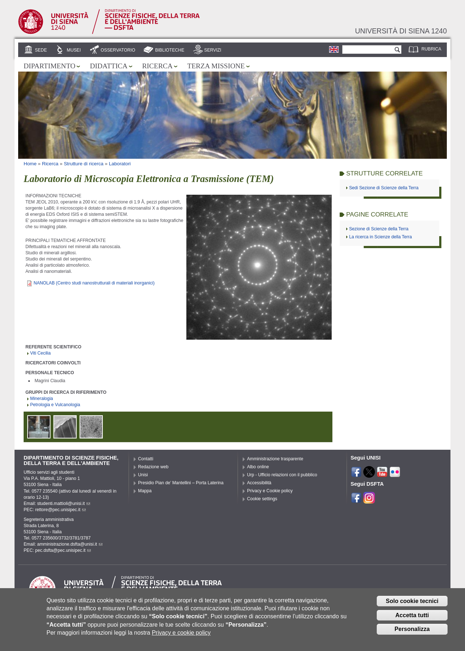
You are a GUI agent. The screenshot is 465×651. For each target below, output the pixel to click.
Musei (74, 50)
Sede (41, 50)
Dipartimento (49, 66)
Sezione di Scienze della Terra (378, 228)
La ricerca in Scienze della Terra (380, 236)
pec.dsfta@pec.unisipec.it (63, 550)
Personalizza (412, 633)
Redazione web (153, 466)
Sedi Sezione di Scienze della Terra (383, 187)
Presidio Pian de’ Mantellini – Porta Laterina (180, 482)
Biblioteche (169, 50)
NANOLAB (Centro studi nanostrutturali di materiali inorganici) (93, 283)
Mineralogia (41, 398)
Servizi (212, 50)
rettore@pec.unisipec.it (60, 509)
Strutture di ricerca (84, 163)
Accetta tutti (412, 619)
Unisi (143, 474)
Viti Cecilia (40, 353)
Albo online (258, 466)
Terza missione (215, 66)
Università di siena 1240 (401, 31)
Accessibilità (259, 482)
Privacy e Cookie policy (270, 490)
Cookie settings (262, 498)
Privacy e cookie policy (181, 637)
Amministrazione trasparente (275, 458)
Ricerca (157, 66)
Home (30, 163)
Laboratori (120, 163)
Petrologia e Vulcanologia (55, 404)
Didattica (109, 66)
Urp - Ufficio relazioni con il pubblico (282, 474)
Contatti (145, 458)
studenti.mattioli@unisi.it (63, 503)
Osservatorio (118, 50)
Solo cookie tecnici (412, 605)
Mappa (144, 490)
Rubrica (431, 49)
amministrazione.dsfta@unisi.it (69, 544)
